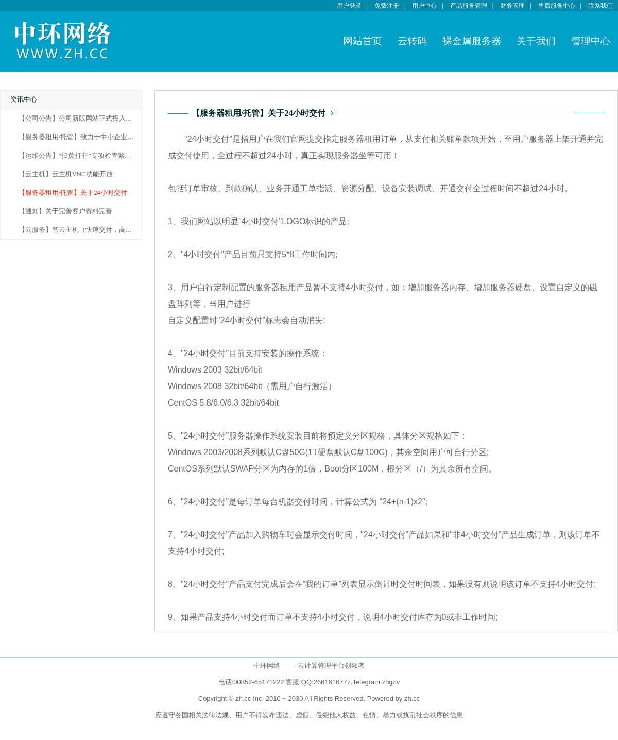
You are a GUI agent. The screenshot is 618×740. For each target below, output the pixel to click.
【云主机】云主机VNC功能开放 (66, 174)
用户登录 (349, 5)
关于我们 (536, 41)
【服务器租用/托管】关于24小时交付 (73, 192)
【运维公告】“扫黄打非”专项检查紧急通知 (82, 155)
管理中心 (590, 41)
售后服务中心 (556, 5)
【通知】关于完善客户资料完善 (65, 211)
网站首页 (362, 41)
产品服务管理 (468, 5)
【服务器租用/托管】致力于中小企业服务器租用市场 (97, 137)
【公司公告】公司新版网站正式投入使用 (79, 118)
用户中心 (424, 5)
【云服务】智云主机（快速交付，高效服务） (85, 229)
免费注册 (386, 5)
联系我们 (600, 5)
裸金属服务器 (471, 41)
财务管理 (512, 5)
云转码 (412, 41)
